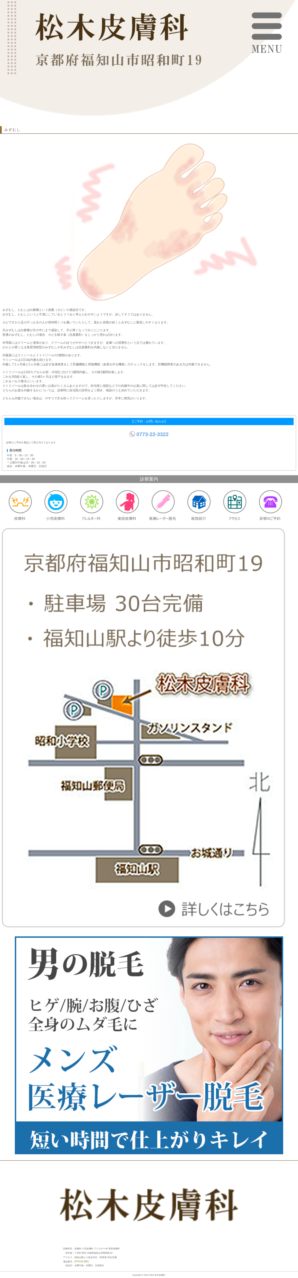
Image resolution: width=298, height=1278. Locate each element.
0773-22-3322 (152, 434)
